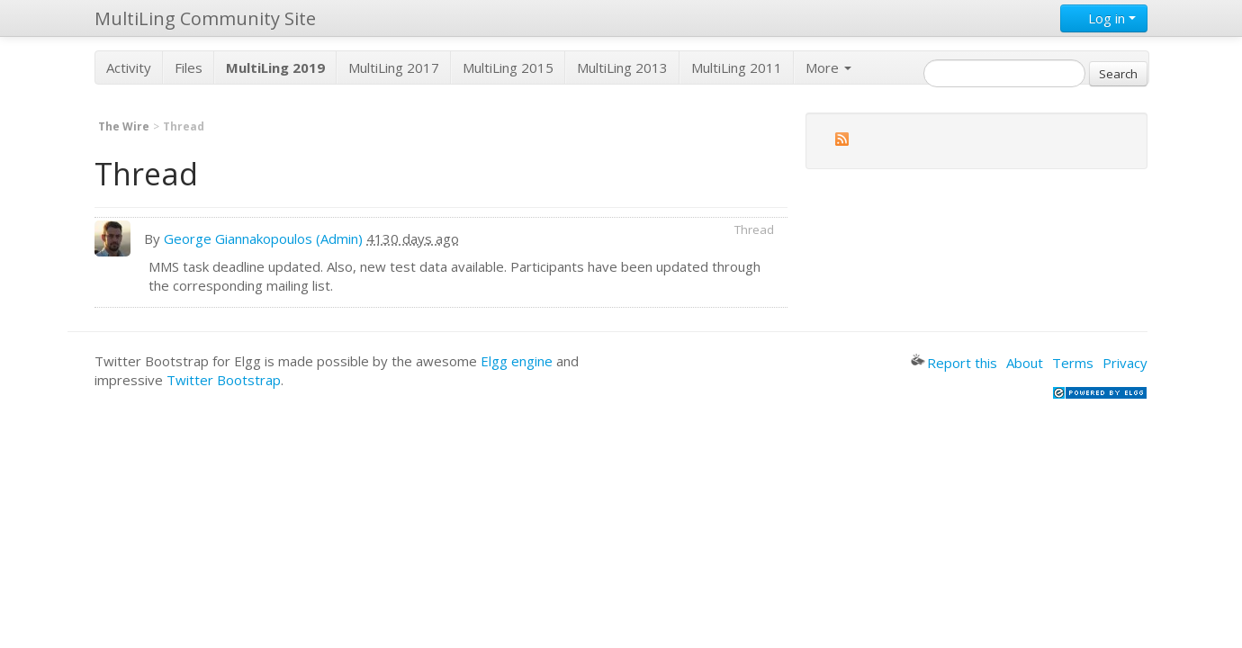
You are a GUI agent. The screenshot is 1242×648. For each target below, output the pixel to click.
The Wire (123, 126)
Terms (1073, 363)
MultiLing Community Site (205, 18)
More (828, 67)
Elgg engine (517, 361)
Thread (754, 229)
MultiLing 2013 (622, 67)
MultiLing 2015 (508, 67)
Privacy (1125, 363)
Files (188, 67)
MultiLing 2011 (736, 67)
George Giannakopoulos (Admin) (263, 239)
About (1024, 363)
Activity (128, 67)
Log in (1104, 18)
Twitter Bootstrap (223, 380)
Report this (954, 363)
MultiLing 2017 (393, 67)
